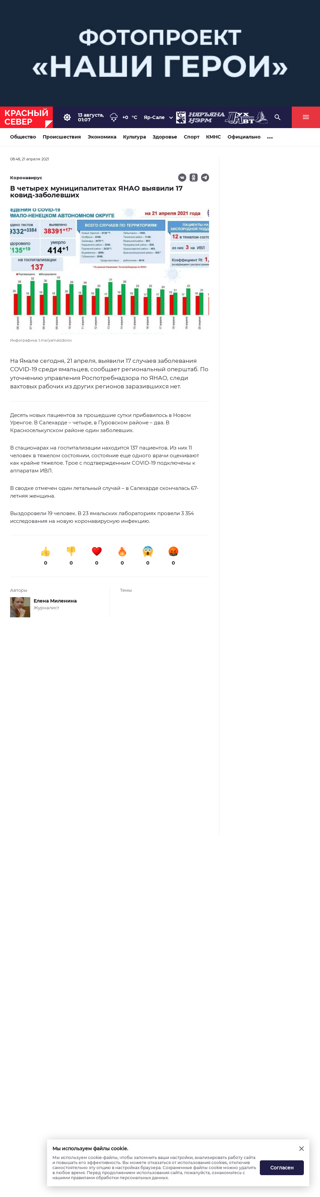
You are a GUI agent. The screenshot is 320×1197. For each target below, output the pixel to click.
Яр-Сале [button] (154, 117)
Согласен (282, 1168)
